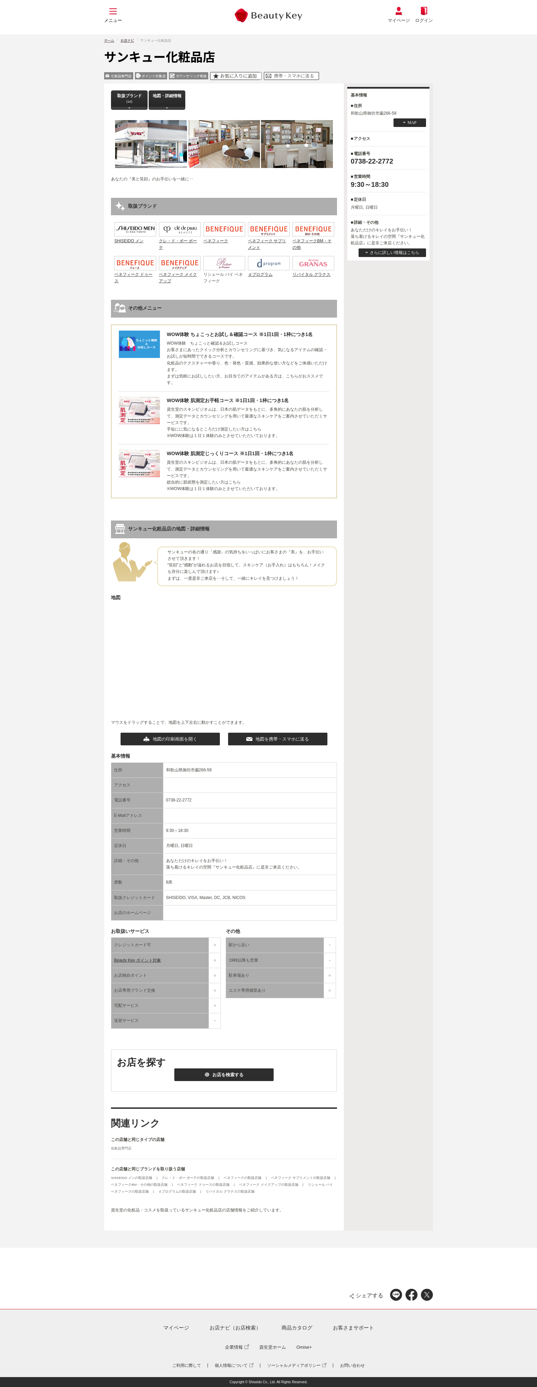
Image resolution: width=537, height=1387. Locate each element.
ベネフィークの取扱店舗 (243, 1178)
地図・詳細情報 (167, 98)
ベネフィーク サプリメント (269, 240)
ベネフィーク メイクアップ (180, 274)
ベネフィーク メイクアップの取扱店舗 (269, 1184)
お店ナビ (127, 40)
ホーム (109, 40)
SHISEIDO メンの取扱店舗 (132, 1178)
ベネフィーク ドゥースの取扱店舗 (203, 1184)
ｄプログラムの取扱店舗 (177, 1191)
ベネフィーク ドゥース (135, 274)
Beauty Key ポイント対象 (137, 960)
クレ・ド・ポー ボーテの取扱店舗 (188, 1178)
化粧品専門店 (121, 1148)
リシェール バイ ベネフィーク (224, 274)
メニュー (113, 20)
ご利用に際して (186, 1365)
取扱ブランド (129, 98)
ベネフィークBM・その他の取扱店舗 (139, 1184)
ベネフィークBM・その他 (313, 240)
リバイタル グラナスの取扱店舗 (229, 1191)
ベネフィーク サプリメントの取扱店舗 (301, 1178)
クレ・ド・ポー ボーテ (180, 240)
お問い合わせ (352, 1365)
